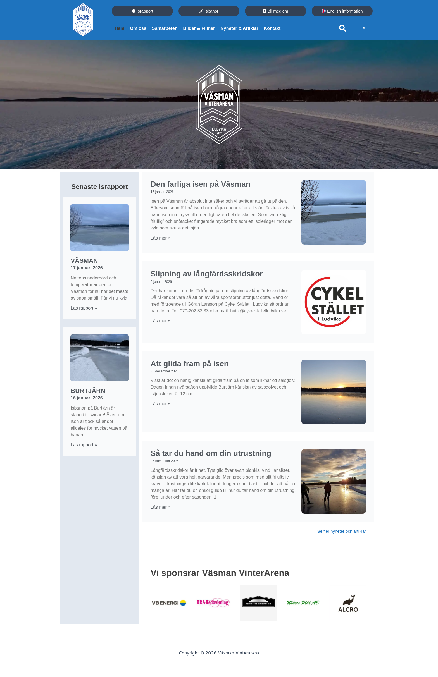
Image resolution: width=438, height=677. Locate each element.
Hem (119, 28)
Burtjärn (83, 390)
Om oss (138, 28)
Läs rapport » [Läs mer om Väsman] (84, 308)
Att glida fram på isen (202, 366)
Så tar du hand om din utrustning (203, 461)
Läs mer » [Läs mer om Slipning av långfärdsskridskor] (160, 333)
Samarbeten (165, 28)
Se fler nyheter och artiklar (340, 542)
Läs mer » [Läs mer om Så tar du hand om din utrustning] (160, 520)
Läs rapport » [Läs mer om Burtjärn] (84, 444)
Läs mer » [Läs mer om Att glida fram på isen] (160, 407)
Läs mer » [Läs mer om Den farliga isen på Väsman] (160, 240)
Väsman (80, 261)
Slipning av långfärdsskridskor (196, 280)
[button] (342, 28)
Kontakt (272, 28)
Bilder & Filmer (199, 28)
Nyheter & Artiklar (239, 28)
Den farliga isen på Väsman (216, 186)
